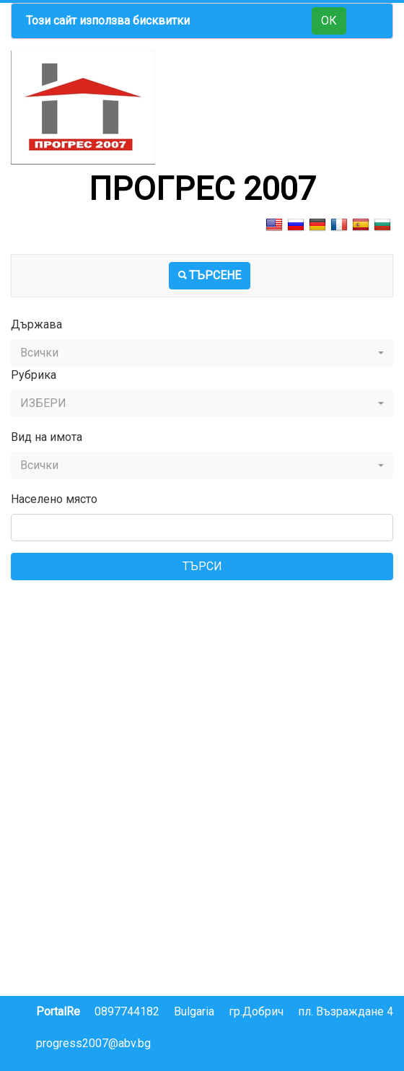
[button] (202, 353)
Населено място (54, 499)
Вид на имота (46, 437)
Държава (36, 324)
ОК (329, 20)
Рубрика (33, 375)
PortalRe (58, 1011)
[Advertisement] (202, 693)
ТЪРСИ (202, 566)
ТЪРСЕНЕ (209, 275)
